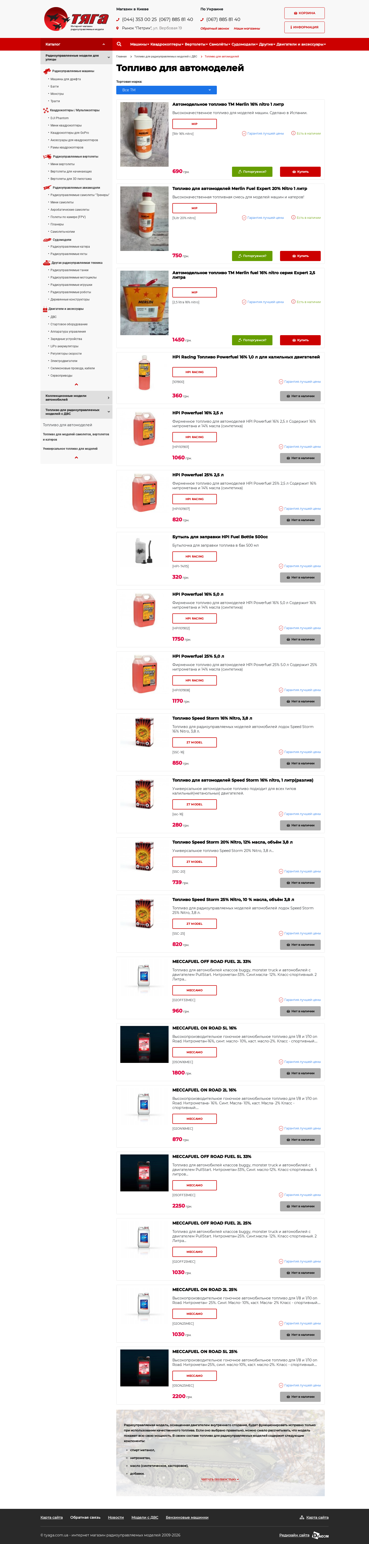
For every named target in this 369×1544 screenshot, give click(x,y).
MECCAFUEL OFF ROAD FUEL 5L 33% (211, 1156)
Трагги (55, 101)
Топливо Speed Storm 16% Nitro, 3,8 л (212, 718)
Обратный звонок (214, 28)
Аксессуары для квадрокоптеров (74, 140)
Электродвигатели (64, 361)
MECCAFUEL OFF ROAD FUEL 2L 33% (211, 961)
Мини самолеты (62, 202)
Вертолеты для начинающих (71, 171)
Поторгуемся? (252, 172)
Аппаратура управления (68, 331)
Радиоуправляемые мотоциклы (74, 277)
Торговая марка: (129, 81)
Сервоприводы (61, 375)
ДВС (54, 317)
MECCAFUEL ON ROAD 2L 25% (204, 1290)
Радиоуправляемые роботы (71, 292)
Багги (55, 86)
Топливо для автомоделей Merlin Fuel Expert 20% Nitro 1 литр (239, 188)
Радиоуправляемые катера (70, 246)
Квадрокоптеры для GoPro (70, 133)
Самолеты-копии (63, 231)
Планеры (57, 224)
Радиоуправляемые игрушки (71, 285)
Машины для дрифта (66, 79)
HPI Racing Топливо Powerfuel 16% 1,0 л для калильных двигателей (246, 357)
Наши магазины (247, 28)
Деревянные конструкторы (70, 299)
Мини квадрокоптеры (66, 125)
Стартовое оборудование (69, 324)
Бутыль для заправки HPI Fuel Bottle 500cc (220, 537)
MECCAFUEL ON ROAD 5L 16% (204, 1028)
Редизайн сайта (294, 1535)
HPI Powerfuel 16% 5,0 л (197, 594)
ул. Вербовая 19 (167, 28)
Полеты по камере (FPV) (68, 217)
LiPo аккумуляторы (64, 346)
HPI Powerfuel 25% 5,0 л (198, 656)
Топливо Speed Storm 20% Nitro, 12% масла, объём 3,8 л (232, 842)
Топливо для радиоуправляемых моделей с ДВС (165, 56)
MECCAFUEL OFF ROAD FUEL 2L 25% (211, 1223)
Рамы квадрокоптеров (67, 147)
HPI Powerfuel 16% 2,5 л (197, 413)
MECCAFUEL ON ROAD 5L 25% (204, 1351)
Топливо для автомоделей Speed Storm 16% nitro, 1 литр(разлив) (242, 780)
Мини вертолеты (63, 164)
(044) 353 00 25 (139, 19)
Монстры (57, 94)
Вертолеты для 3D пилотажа (71, 179)
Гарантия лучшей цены (263, 133)
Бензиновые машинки (187, 1517)
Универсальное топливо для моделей (70, 449)
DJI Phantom (60, 118)
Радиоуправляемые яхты (69, 254)
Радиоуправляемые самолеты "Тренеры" (80, 195)
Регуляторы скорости (66, 353)
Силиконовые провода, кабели (73, 368)
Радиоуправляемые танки (69, 270)
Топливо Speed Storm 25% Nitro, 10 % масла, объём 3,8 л (233, 899)
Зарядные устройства (66, 339)
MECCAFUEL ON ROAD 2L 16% (204, 1090)
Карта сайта (51, 1517)
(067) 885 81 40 (176, 19)
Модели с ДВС (144, 1517)
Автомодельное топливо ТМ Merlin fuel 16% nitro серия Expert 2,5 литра (243, 275)
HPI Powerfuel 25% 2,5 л (198, 475)
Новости (116, 1517)
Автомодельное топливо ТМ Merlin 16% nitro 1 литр (228, 104)
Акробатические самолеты (70, 209)
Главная (121, 56)
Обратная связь (85, 1517)
